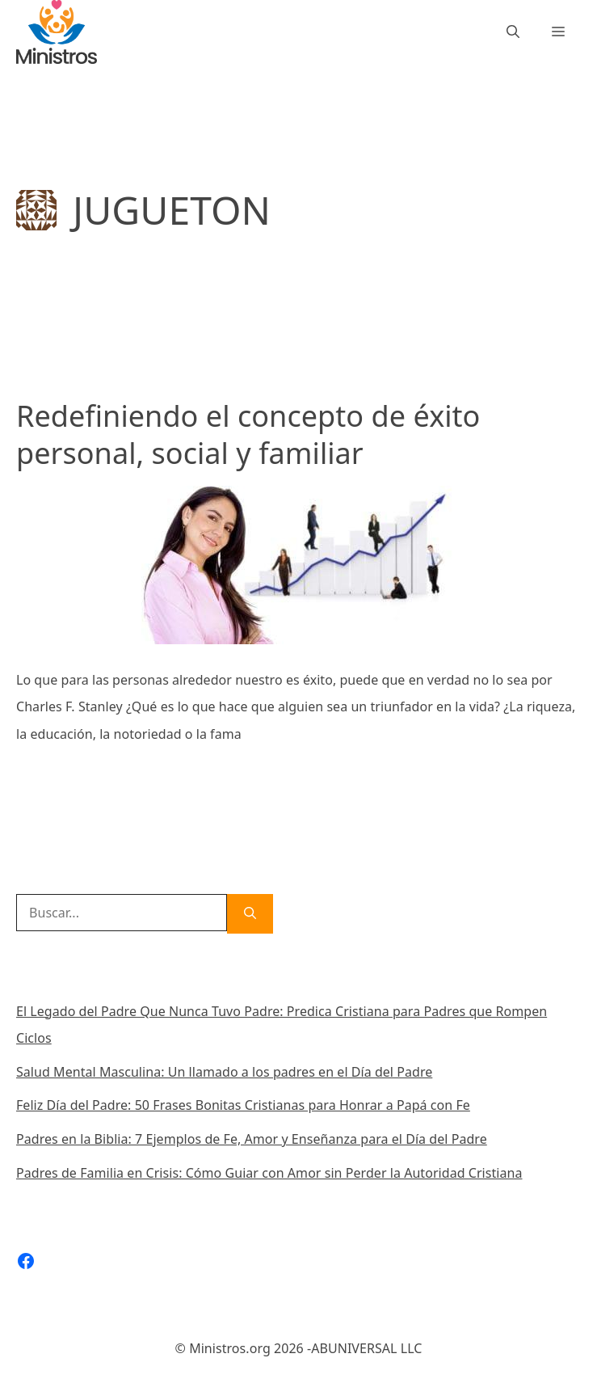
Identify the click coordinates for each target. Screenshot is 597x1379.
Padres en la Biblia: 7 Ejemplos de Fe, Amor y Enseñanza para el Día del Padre (251, 1139)
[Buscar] (250, 914)
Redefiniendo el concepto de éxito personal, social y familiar (248, 435)
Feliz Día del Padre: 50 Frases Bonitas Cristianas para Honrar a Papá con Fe (243, 1105)
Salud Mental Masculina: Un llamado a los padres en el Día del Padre (224, 1072)
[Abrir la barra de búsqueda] (513, 31)
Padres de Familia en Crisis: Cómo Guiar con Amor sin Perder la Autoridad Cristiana (269, 1173)
